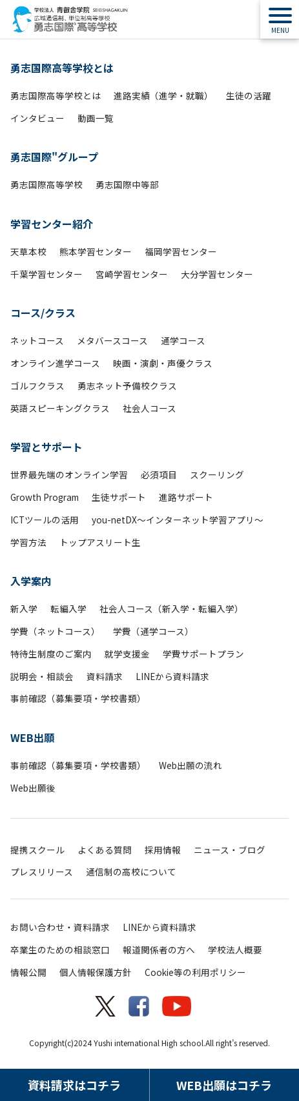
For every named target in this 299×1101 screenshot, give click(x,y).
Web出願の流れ (190, 765)
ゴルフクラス (37, 385)
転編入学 (68, 608)
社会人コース (149, 408)
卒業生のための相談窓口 (60, 949)
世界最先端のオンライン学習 (69, 474)
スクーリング (217, 474)
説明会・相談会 (42, 676)
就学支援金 (127, 653)
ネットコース (37, 340)
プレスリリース (41, 871)
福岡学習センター (181, 251)
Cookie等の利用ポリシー (195, 972)
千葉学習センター (46, 274)
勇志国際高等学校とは (62, 67)
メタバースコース (112, 340)
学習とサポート (46, 446)
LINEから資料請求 (172, 676)
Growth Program (44, 497)
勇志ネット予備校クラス (127, 385)
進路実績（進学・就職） (163, 95)
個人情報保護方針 (95, 972)
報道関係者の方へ (159, 949)
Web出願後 (33, 787)
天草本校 (28, 251)
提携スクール (37, 849)
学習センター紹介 (51, 223)
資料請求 (105, 676)
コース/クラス (43, 312)
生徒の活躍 (248, 95)
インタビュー (37, 118)
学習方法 (28, 542)
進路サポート (186, 497)
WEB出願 (32, 737)
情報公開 (28, 972)
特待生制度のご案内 (51, 653)
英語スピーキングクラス (60, 408)
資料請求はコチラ (74, 1085)
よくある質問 (104, 849)
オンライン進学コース (55, 362)
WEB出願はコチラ (224, 1085)
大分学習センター (217, 274)
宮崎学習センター (132, 274)
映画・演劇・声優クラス (162, 362)
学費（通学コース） (153, 631)
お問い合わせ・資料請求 (60, 927)
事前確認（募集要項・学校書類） (78, 698)
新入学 (23, 608)
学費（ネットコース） (55, 631)
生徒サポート (119, 497)
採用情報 (163, 849)
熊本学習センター (95, 251)
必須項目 (159, 474)
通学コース (183, 340)
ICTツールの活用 (44, 519)
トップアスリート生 (100, 542)
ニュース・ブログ (229, 849)
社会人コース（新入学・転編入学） (171, 608)
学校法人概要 (235, 949)
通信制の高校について (131, 871)
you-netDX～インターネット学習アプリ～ (177, 519)
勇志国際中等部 (127, 184)
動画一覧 (95, 118)
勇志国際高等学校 (46, 184)
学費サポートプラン (203, 653)
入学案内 (31, 581)
